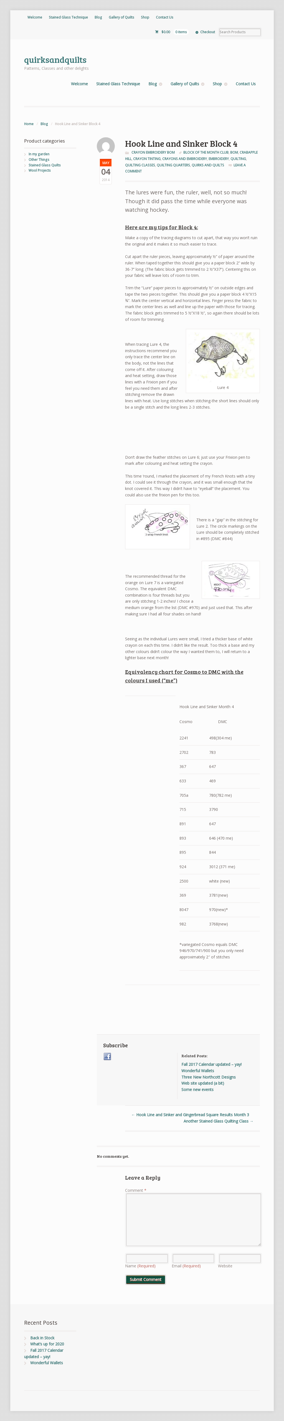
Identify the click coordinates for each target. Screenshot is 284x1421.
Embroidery (219, 158)
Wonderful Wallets (46, 1362)
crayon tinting (147, 158)
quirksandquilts (55, 59)
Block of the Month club (206, 152)
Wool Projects (40, 170)
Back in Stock (42, 1337)
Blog (98, 17)
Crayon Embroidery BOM (153, 152)
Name (140, 1265)
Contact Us (164, 17)
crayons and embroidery (184, 158)
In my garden (39, 154)
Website (225, 1265)
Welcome (34, 17)
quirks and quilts (208, 165)
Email (186, 1265)
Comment (135, 1190)
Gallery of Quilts (121, 17)
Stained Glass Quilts (45, 165)
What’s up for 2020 (47, 1344)
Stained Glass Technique (68, 17)
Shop (145, 17)
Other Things (39, 159)
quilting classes (140, 165)
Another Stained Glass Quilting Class (218, 1121)
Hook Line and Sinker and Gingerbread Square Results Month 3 (190, 1114)
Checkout (207, 32)
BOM (234, 152)
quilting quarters (173, 165)
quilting (238, 158)
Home (29, 124)
